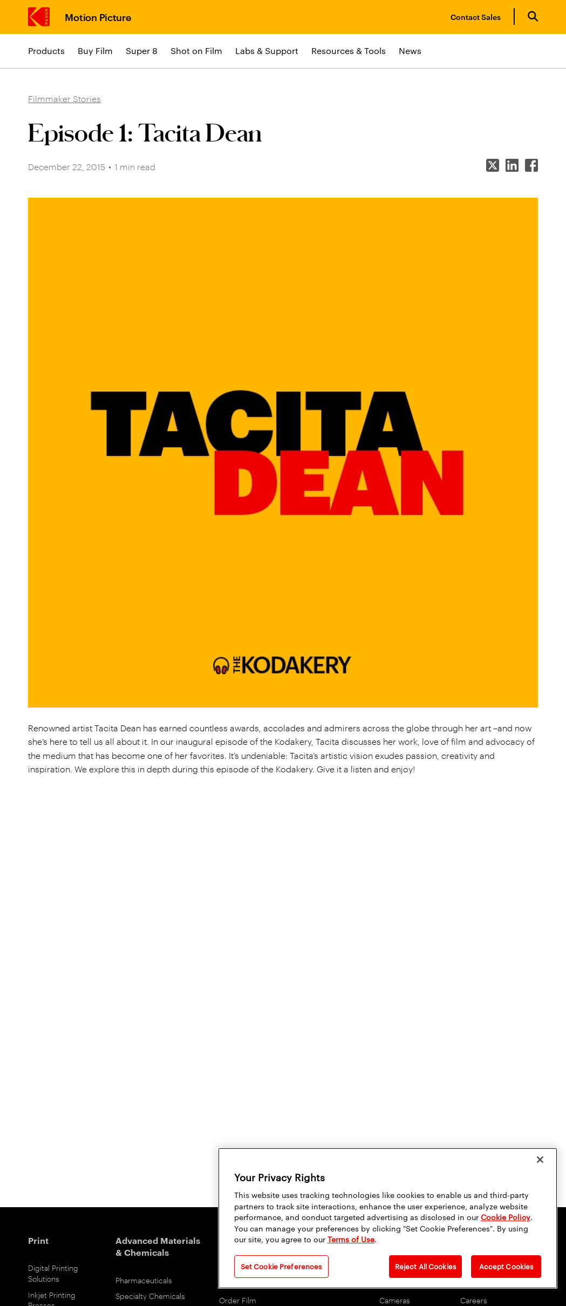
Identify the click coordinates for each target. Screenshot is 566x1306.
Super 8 (142, 50)
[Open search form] (533, 16)
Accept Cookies (506, 1266)
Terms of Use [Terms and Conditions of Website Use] (351, 1239)
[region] (387, 1218)
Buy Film (95, 50)
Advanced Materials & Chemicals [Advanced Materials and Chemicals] (157, 1246)
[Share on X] (492, 166)
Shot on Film (196, 50)
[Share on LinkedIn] (512, 166)
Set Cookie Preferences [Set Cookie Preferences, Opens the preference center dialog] (281, 1266)
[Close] (540, 1160)
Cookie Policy (505, 1216)
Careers (473, 1300)
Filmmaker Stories (64, 98)
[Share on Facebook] (531, 166)
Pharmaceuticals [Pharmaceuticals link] (143, 1280)
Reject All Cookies (425, 1266)
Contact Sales (476, 16)
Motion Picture (98, 16)
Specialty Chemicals (150, 1295)
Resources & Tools (348, 50)
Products (46, 50)
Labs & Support (266, 50)
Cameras (394, 1300)
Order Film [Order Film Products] (237, 1300)
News (410, 50)
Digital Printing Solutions (53, 1272)
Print (38, 1240)
